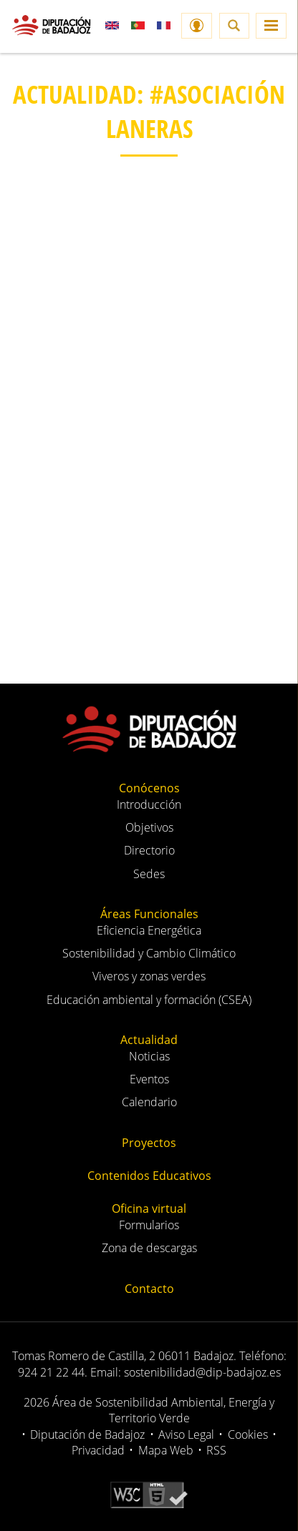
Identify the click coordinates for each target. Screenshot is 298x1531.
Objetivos (149, 827)
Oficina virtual (149, 1208)
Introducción (149, 804)
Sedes (149, 874)
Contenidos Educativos (149, 1175)
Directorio (149, 850)
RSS (216, 1450)
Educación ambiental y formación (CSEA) (149, 1000)
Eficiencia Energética (149, 930)
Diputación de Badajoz (87, 1434)
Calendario (149, 1102)
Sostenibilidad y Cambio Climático (149, 953)
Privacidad (98, 1450)
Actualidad (149, 1040)
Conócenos (149, 788)
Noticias (149, 1056)
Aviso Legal (186, 1434)
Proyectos (149, 1143)
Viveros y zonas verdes (149, 976)
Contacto (149, 1288)
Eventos (149, 1079)
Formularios (149, 1225)
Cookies (248, 1434)
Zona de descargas (149, 1248)
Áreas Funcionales (149, 914)
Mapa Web (165, 1450)
